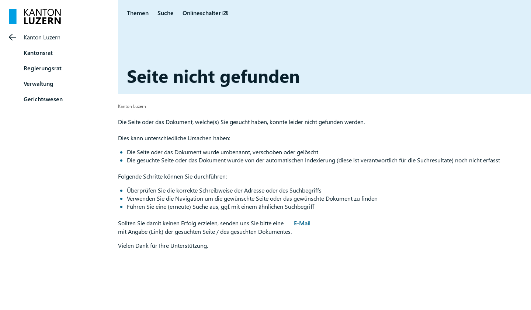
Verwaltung (38, 83)
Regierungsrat (43, 68)
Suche (165, 13)
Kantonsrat (38, 52)
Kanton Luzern (42, 37)
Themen (138, 13)
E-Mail (302, 223)
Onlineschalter (202, 13)
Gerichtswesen (43, 99)
